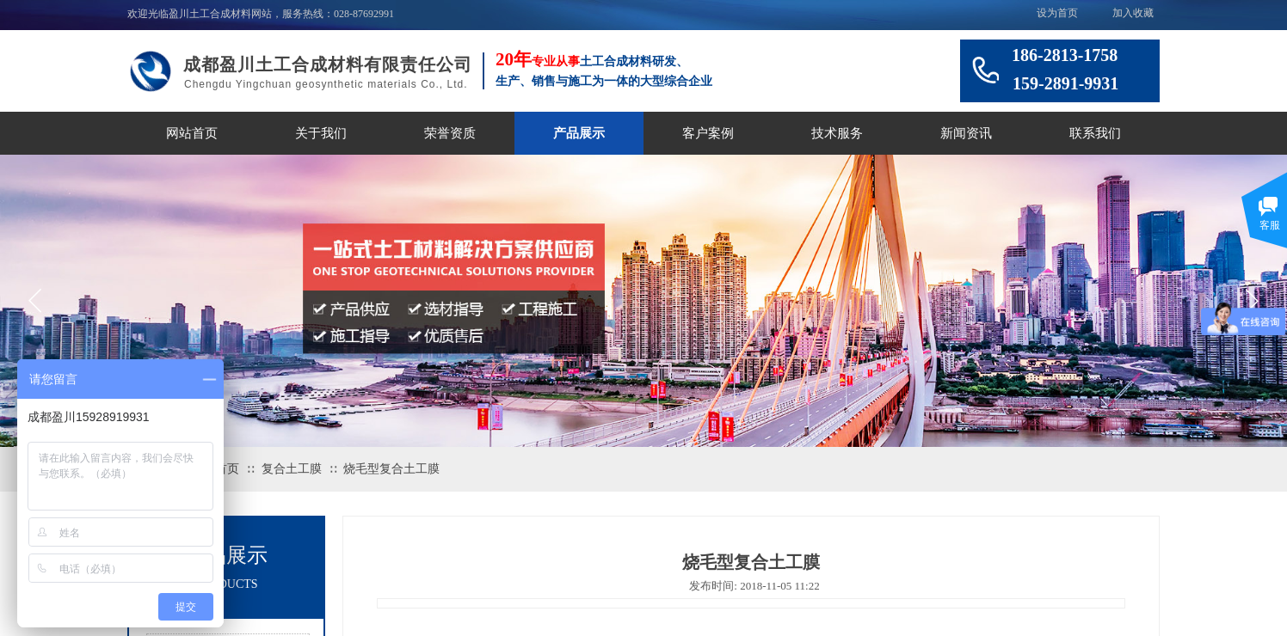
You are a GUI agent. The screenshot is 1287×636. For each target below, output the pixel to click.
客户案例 (708, 133)
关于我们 (321, 133)
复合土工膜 (292, 468)
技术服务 (837, 133)
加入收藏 (1133, 13)
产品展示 (579, 133)
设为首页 (1057, 13)
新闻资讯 (966, 133)
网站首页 (192, 133)
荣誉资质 (450, 133)
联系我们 (1095, 133)
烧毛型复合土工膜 (391, 468)
